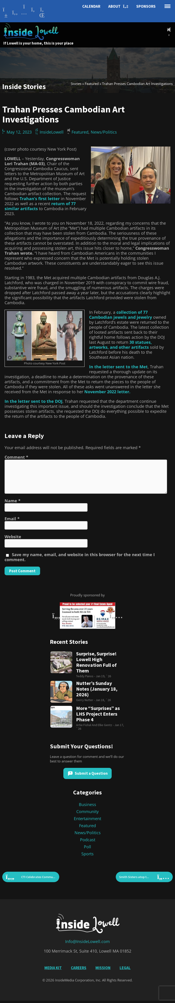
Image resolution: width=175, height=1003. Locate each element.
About (118, 6)
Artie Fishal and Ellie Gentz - (95, 725)
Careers (78, 967)
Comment (16, 457)
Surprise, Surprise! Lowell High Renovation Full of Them (96, 662)
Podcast (87, 839)
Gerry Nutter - (85, 700)
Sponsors (146, 6)
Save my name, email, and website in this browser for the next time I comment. (80, 557)
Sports (87, 853)
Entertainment (87, 818)
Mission (103, 967)
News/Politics (104, 132)
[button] (169, 31)
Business (87, 804)
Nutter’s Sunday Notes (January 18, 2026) (96, 688)
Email (12, 518)
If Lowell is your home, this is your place (38, 43)
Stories (76, 83)
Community (87, 811)
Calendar (91, 6)
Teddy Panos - (86, 676)
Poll (87, 846)
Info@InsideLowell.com (87, 941)
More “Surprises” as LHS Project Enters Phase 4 (98, 713)
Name (13, 500)
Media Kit (53, 967)
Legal (125, 967)
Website (13, 536)
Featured (92, 83)
